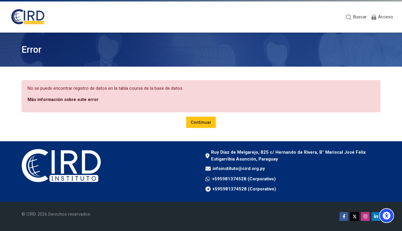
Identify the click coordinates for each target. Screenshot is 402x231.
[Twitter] (354, 216)
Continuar (201, 122)
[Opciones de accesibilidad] (386, 215)
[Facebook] (343, 216)
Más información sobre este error (63, 99)
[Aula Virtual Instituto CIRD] (28, 17)
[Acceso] (382, 17)
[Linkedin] (375, 216)
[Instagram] (365, 216)
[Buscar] (356, 17)
